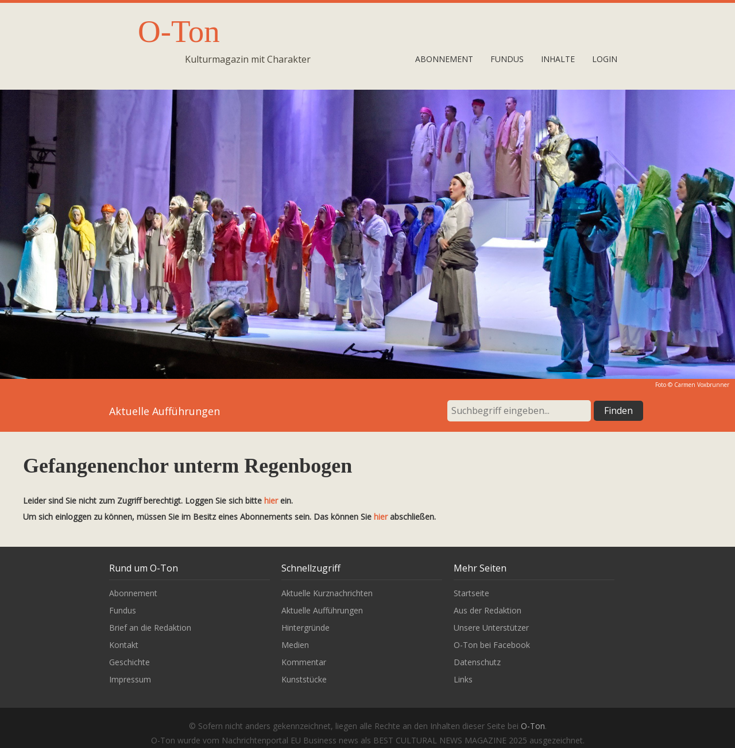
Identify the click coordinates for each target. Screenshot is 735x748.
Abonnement (444, 58)
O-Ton (179, 31)
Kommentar (303, 662)
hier (271, 500)
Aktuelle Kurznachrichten (327, 593)
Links (463, 679)
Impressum (130, 679)
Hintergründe (305, 627)
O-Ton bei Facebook (492, 644)
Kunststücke (304, 679)
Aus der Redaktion (487, 610)
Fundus (507, 58)
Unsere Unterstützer (491, 627)
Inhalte (558, 58)
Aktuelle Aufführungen (322, 610)
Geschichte (129, 662)
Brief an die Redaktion (150, 627)
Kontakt (123, 644)
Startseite (471, 593)
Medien (295, 644)
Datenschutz (477, 662)
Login (604, 58)
